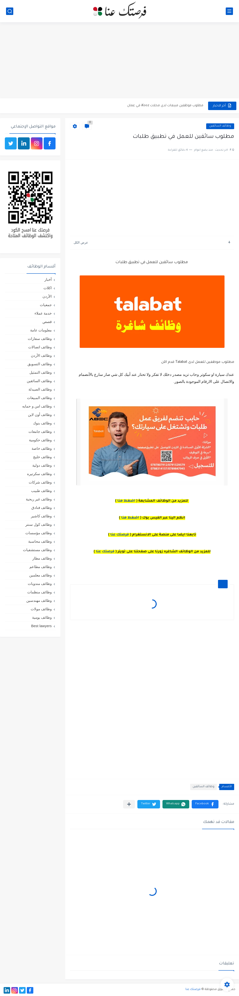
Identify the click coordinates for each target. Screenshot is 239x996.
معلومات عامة (41, 330)
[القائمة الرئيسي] (229, 11)
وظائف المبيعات (39, 398)
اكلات (47, 288)
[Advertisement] (119, 61)
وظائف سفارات (40, 339)
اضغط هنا (126, 501)
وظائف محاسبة (40, 541)
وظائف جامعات (40, 431)
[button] (205, 804)
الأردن (47, 296)
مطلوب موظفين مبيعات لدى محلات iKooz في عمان (165, 105)
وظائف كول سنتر (38, 524)
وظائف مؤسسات (38, 533)
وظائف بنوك (42, 423)
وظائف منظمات (39, 592)
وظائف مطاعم (40, 567)
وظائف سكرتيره (39, 474)
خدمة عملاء (43, 313)
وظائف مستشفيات (37, 550)
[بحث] (9, 11)
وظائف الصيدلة (40, 389)
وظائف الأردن (41, 355)
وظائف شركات (40, 482)
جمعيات (46, 305)
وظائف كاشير (41, 516)
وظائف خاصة (42, 448)
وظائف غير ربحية (39, 499)
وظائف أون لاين (40, 415)
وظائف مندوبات (40, 584)
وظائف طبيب (41, 491)
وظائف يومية (42, 617)
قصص (47, 322)
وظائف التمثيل (40, 372)
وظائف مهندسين (39, 600)
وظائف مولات (41, 609)
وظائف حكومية (40, 440)
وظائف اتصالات (40, 347)
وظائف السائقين (220, 126)
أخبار (48, 279)
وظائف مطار (42, 558)
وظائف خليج (42, 457)
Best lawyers (41, 626)
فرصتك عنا (119, 535)
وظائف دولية (42, 465)
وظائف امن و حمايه (37, 406)
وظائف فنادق (41, 507)
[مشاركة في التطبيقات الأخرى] (129, 804)
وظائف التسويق (40, 364)
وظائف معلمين (40, 575)
